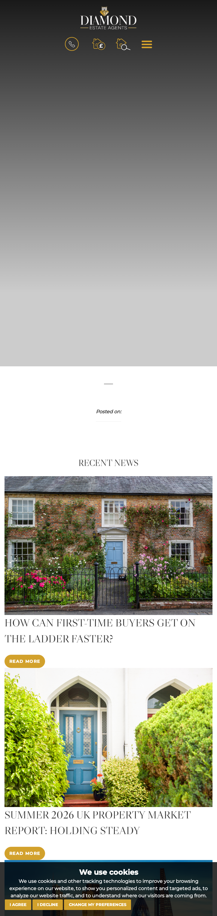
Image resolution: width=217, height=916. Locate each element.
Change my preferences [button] (97, 904)
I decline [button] (47, 904)
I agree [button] (18, 904)
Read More (24, 661)
